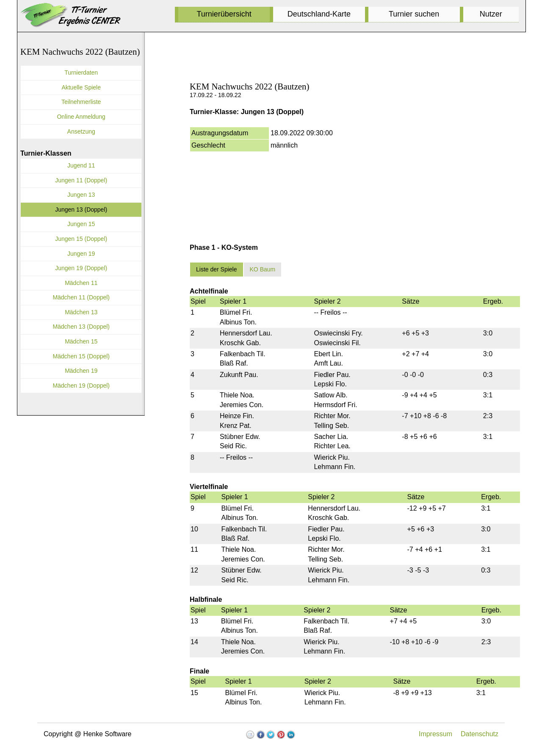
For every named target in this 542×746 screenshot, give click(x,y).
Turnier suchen (414, 14)
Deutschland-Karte (319, 14)
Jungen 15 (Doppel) (81, 238)
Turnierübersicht (223, 14)
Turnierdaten (81, 72)
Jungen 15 (81, 224)
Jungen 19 (81, 253)
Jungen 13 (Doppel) (81, 209)
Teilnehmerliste (81, 101)
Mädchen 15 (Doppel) (81, 356)
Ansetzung (81, 131)
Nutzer (491, 14)
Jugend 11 (81, 165)
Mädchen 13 (81, 312)
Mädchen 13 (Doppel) (81, 326)
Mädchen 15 (81, 341)
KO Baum (263, 269)
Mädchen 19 (81, 370)
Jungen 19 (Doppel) (81, 268)
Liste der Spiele (216, 269)
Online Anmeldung (81, 116)
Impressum (435, 734)
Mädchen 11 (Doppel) (81, 297)
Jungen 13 (81, 194)
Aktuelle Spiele (81, 87)
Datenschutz (479, 734)
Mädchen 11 (81, 282)
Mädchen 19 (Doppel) (81, 385)
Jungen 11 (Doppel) (81, 180)
